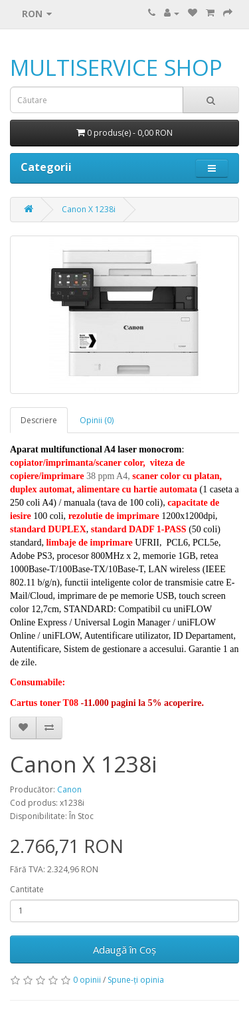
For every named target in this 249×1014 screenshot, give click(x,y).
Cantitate (27, 889)
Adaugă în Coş (124, 949)
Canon (69, 789)
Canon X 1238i (89, 209)
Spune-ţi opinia (136, 979)
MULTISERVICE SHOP (116, 68)
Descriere (39, 420)
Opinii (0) (97, 420)
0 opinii (87, 979)
